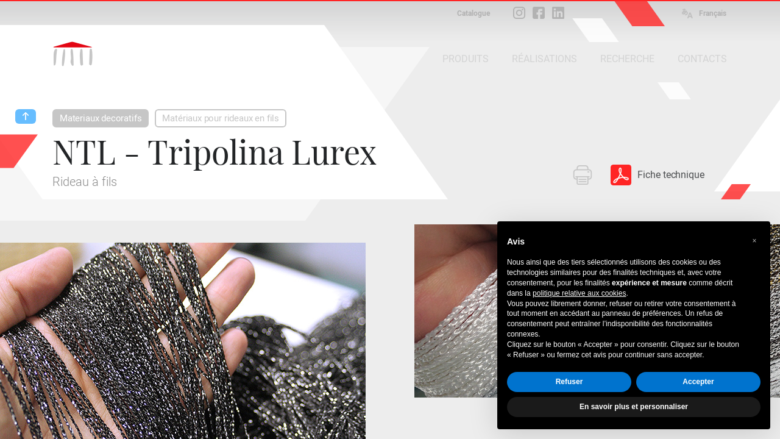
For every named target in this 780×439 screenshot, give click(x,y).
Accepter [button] (698, 381)
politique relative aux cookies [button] (579, 293)
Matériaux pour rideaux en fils (220, 118)
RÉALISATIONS (544, 59)
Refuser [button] (569, 381)
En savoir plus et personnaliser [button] (634, 406)
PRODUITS (465, 59)
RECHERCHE (627, 59)
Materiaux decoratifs (100, 118)
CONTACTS (702, 59)
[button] (754, 241)
